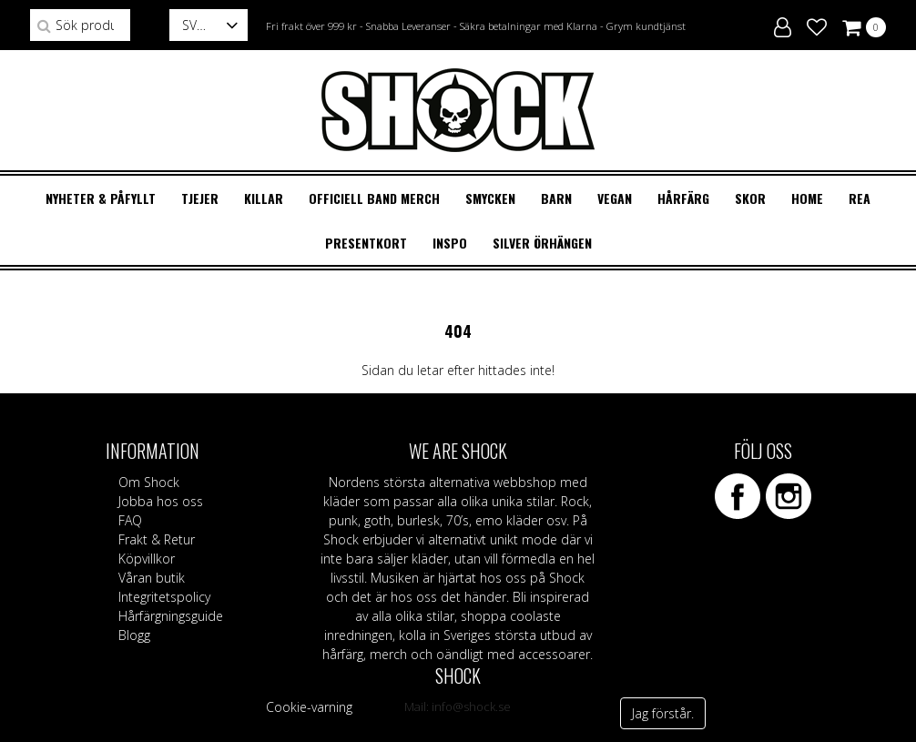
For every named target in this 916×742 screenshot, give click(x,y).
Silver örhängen (542, 242)
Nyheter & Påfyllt (101, 198)
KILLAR (263, 198)
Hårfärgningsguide (170, 616)
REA (859, 198)
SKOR (750, 198)
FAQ (130, 520)
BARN (556, 198)
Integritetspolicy (164, 596)
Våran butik (151, 577)
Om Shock (148, 482)
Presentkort (366, 242)
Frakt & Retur (156, 539)
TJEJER (200, 198)
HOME (807, 198)
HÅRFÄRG (683, 198)
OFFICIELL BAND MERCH (374, 198)
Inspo (450, 242)
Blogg (134, 635)
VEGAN (614, 198)
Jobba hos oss (160, 501)
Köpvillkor (146, 558)
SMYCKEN (490, 198)
